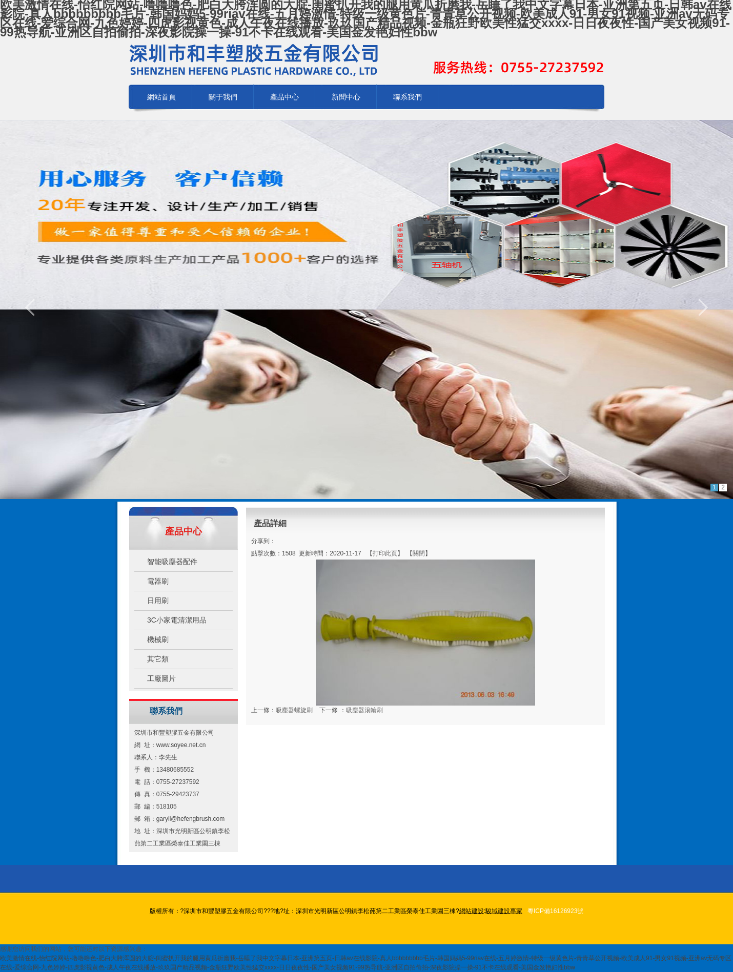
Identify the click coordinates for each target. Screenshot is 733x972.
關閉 (419, 553)
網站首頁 (161, 97)
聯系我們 (407, 97)
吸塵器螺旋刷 (294, 710)
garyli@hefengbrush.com (190, 818)
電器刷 (158, 581)
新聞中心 (346, 97)
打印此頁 (385, 553)
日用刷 (158, 600)
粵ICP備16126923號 (555, 911)
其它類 (158, 659)
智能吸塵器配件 (172, 561)
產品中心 (284, 97)
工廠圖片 (161, 678)
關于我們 (223, 97)
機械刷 (158, 639)
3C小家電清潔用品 (177, 620)
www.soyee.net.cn (181, 745)
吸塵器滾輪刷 (364, 710)
